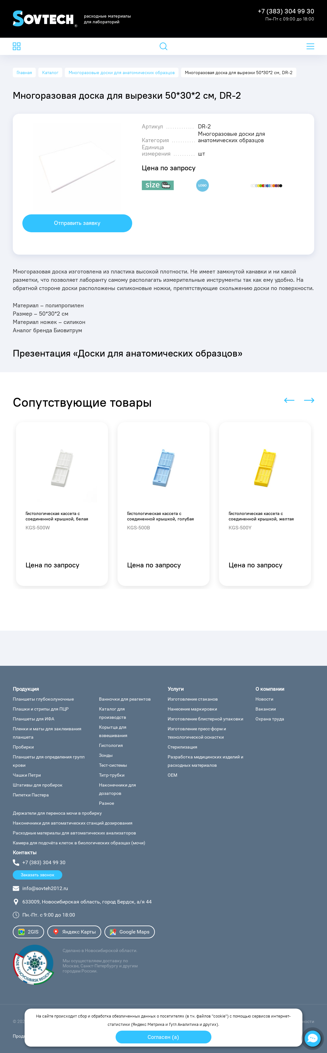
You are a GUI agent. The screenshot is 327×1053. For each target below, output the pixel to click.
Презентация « (45, 353)
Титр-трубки (112, 775)
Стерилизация (182, 746)
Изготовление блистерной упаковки (205, 718)
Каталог (50, 72)
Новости (264, 699)
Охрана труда (269, 718)
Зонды (106, 755)
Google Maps (129, 932)
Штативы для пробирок (38, 785)
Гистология (111, 745)
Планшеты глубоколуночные (43, 699)
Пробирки (23, 746)
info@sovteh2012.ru (45, 888)
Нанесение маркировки (192, 708)
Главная (24, 72)
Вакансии (265, 708)
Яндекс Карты (74, 932)
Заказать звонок (37, 875)
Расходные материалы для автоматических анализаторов (74, 832)
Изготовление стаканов (193, 699)
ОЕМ (172, 775)
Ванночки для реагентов (125, 699)
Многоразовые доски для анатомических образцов (122, 72)
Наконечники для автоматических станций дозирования (73, 823)
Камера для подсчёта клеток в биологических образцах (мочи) (79, 842)
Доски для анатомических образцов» (160, 353)
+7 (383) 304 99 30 (286, 11)
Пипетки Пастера (31, 794)
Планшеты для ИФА (33, 718)
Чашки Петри (27, 775)
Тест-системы (113, 765)
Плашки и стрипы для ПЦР (41, 708)
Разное (106, 803)
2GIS (28, 932)
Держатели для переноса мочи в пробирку (57, 813)
